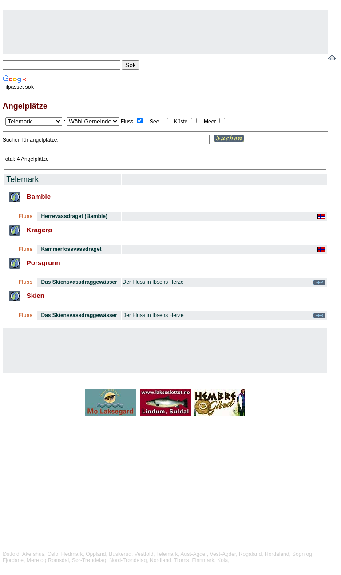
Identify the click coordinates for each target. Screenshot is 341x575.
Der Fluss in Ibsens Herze (153, 282)
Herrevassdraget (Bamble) (74, 216)
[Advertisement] (165, 32)
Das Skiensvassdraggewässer (79, 282)
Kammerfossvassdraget (71, 249)
